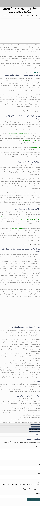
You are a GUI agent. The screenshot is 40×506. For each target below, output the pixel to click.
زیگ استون (37, 15)
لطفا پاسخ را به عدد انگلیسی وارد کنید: (30, 489)
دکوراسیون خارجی (28, 15)
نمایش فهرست (28, 72)
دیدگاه (38, 446)
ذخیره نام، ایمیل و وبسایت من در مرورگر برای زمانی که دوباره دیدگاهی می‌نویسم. (20, 484)
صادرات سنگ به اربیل (28, 110)
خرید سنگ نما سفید (27, 244)
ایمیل (38, 473)
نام (39, 464)
